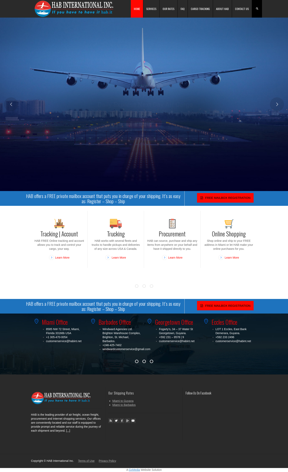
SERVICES (151, 9)
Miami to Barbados (124, 404)
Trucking (116, 233)
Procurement (172, 233)
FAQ (183, 9)
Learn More (62, 257)
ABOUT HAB (222, 9)
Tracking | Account (59, 233)
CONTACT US (242, 9)
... (68, 430)
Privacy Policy (107, 460)
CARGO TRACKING (200, 9)
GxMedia (134, 469)
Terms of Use (86, 460)
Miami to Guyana (123, 400)
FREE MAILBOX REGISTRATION (225, 198)
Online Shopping (229, 233)
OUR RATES (168, 9)
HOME (137, 9)
